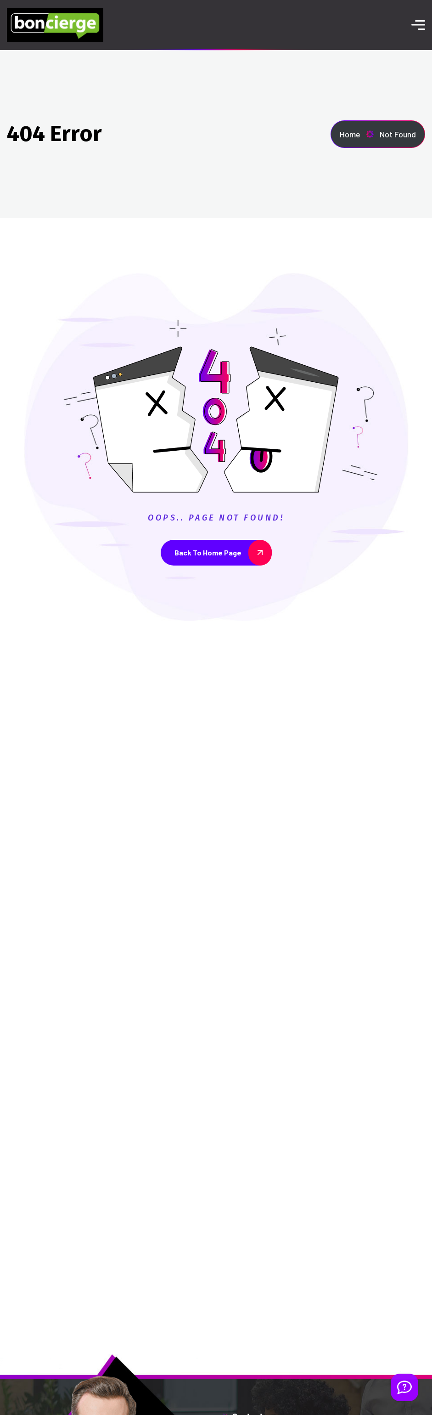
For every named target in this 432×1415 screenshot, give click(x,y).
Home (357, 134)
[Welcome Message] (404, 1387)
